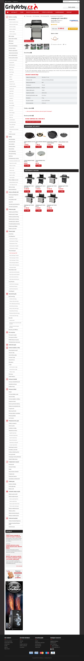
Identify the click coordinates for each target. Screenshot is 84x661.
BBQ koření (11, 41)
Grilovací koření (12, 19)
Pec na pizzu (12, 332)
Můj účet (6, 647)
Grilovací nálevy (12, 48)
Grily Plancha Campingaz (13, 284)
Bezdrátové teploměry (13, 435)
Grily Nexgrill (11, 291)
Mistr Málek (11, 103)
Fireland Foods (12, 84)
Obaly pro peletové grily (14, 515)
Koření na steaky (12, 26)
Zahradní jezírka (38, 644)
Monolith (10, 317)
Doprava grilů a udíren (8, 642)
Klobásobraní (60, 12)
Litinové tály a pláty (13, 355)
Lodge (10, 364)
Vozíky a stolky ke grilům (14, 452)
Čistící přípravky (12, 486)
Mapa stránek (7, 648)
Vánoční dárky (12, 396)
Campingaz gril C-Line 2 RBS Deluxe (29, 186)
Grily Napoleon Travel (13, 243)
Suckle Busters (12, 119)
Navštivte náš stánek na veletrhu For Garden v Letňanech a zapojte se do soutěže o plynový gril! (13, 558)
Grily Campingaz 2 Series (14, 260)
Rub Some (11, 110)
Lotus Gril (11, 201)
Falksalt (10, 79)
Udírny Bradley (12, 139)
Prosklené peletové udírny (14, 223)
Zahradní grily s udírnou (14, 221)
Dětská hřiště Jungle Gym (40, 642)
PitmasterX (11, 107)
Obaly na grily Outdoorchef (14, 503)
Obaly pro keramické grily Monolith (14, 327)
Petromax (11, 374)
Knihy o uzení (11, 168)
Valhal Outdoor (12, 376)
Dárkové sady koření (13, 50)
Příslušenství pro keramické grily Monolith (15, 323)
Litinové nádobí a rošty (14, 347)
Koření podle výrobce (13, 57)
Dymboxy (11, 156)
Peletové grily (12, 209)
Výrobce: (53, 22)
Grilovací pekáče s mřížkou (14, 399)
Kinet (51, 657)
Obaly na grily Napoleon (13, 498)
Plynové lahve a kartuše (13, 471)
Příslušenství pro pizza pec (14, 342)
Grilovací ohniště (13, 379)
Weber (10, 131)
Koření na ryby (12, 31)
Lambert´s (11, 98)
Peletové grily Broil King (14, 216)
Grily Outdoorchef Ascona (14, 279)
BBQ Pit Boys (11, 67)
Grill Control (11, 418)
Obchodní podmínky (8, 641)
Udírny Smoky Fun (12, 189)
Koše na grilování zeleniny (14, 403)
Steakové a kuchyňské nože (14, 406)
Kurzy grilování (12, 454)
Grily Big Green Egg (12, 298)
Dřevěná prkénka (12, 415)
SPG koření (11, 43)
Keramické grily (12, 293)
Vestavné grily (12, 526)
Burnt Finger (11, 72)
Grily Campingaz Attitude (14, 262)
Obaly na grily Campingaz (14, 506)
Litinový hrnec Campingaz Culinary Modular (52, 142)
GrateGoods (11, 88)
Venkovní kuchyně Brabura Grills (14, 524)
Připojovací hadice (13, 476)
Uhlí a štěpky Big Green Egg (14, 303)
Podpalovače (11, 474)
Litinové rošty (11, 352)
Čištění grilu (11, 481)
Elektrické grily (12, 344)
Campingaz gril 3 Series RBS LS (52, 186)
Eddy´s (10, 76)
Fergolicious (11, 81)
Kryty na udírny (12, 175)
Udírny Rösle (11, 148)
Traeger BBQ (11, 126)
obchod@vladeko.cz (56, 647)
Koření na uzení (12, 134)
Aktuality (9, 531)
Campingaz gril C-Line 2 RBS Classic (40, 186)
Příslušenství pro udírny (14, 158)
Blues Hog (11, 69)
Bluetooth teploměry (13, 440)
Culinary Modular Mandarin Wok (41, 142)
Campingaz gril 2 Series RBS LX (63, 186)
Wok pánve (11, 362)
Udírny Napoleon (12, 151)
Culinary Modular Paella (63, 141)
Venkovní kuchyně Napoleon (15, 520)
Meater (10, 391)
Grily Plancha (11, 281)
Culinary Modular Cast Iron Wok (29, 142)
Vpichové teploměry (13, 437)
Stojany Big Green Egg (13, 310)
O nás (21, 12)
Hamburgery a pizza (13, 447)
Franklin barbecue (12, 86)
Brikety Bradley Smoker (13, 182)
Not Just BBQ (11, 105)
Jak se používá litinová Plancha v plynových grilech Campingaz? (39, 111)
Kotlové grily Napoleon (13, 194)
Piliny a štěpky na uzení (13, 179)
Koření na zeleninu (12, 33)
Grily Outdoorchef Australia (14, 272)
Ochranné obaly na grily (14, 491)
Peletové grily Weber (13, 226)
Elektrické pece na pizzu (14, 339)
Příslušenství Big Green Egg (14, 313)
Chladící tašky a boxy (13, 459)
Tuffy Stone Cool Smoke (13, 129)
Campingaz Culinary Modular (15, 456)
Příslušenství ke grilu (14, 420)
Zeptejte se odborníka (57, 44)
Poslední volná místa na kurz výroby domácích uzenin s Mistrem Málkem (14, 546)
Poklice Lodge (12, 371)
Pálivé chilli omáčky (13, 38)
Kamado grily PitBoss (13, 329)
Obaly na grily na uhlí (13, 494)
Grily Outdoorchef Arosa (13, 276)
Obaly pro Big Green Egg (13, 301)
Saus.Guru (11, 115)
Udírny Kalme (11, 144)
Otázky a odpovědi (47, 12)
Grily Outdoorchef (12, 199)
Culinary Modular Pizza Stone (40, 161)
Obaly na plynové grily (13, 496)
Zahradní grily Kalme (13, 206)
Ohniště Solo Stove (13, 384)
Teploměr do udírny (12, 163)
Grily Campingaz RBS (13, 253)
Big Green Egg (12, 296)
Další (48, 47)
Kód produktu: (54, 20)
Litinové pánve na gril (13, 350)
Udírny (10, 136)
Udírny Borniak (12, 141)
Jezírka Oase (37, 647)
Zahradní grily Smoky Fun (14, 204)
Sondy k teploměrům (13, 444)
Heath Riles (11, 91)
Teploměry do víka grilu (13, 442)
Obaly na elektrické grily (14, 508)
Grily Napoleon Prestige (13, 241)
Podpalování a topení (14, 462)
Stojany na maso (12, 401)
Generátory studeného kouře (14, 160)
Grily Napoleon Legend (13, 248)
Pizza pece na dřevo (13, 337)
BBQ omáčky (11, 36)
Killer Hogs (11, 93)
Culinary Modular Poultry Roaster (29, 161)
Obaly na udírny (12, 510)
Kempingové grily (12, 267)
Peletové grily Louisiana (14, 219)
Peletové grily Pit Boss (13, 211)
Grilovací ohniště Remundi (14, 381)
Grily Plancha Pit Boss (13, 286)
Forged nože (11, 408)
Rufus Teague (11, 112)
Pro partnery (22, 647)
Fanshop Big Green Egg (13, 315)
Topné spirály (11, 177)
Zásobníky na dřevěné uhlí (14, 478)
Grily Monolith (11, 320)
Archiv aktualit (19, 566)
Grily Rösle (11, 197)
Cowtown (11, 74)
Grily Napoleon (12, 236)
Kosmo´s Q (11, 95)
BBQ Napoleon (12, 64)
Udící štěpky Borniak (13, 184)
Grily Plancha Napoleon (13, 288)
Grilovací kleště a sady (13, 394)
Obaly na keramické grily (14, 513)
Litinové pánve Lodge (13, 367)
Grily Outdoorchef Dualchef (14, 274)
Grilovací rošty (12, 357)
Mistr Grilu (11, 100)
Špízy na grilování (12, 411)
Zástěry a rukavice (12, 423)
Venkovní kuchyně (13, 518)
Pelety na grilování (12, 228)
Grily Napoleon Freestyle (13, 245)
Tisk (65, 44)
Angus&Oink (11, 62)
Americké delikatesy (13, 45)
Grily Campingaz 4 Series (14, 255)
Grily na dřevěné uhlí (13, 192)
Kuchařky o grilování (13, 449)
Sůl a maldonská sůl (13, 55)
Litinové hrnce (12, 359)
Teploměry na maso (13, 430)
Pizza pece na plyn (12, 334)
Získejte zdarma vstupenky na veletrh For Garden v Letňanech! (13, 536)
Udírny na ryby (12, 187)
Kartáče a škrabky (12, 484)
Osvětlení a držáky (12, 428)
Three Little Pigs (12, 124)
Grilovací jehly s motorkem (14, 413)
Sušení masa (11, 170)
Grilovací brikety (12, 466)
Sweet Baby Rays (12, 122)
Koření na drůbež (12, 29)
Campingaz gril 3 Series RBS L (29, 205)
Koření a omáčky (13, 17)
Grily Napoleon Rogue (13, 238)
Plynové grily (12, 231)
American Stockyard (13, 60)
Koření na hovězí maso (13, 24)
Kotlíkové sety (12, 386)
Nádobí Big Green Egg (13, 306)
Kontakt (69, 12)
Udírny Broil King (12, 153)
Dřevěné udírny (12, 146)
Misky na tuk (11, 488)
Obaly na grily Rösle (13, 501)
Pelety (10, 469)
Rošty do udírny (12, 172)
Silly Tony (11, 117)
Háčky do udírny (12, 165)
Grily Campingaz (12, 250)
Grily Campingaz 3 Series (14, 257)
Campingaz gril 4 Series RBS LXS (40, 205)
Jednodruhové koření (13, 53)
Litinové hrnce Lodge (13, 369)
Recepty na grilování (32, 12)
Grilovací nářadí (12, 389)
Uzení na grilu (12, 425)
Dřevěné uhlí (11, 464)
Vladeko (36, 641)
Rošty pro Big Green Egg (13, 308)
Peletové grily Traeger (13, 214)
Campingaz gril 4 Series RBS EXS (52, 205)
